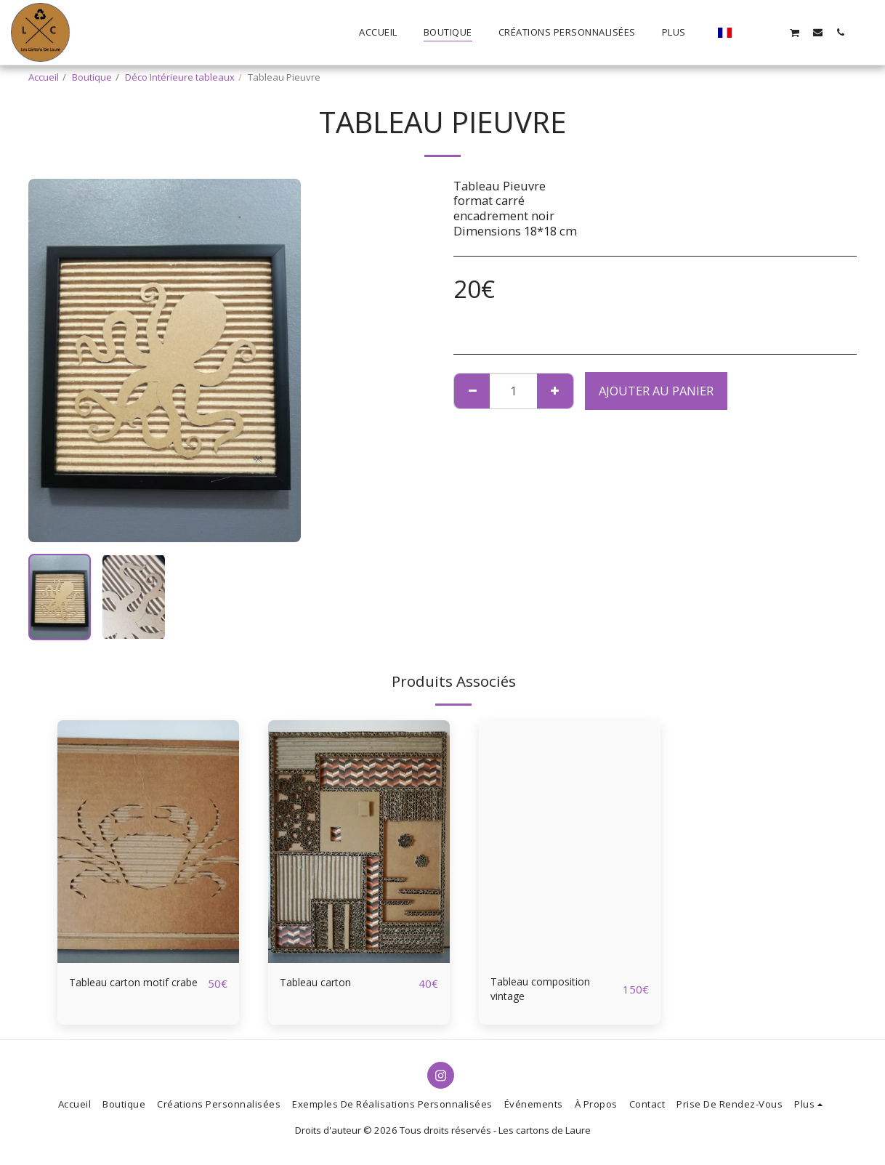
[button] (749, 32)
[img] (148, 841)
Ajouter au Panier (656, 390)
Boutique (92, 77)
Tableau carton (322, 983)
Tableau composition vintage (550, 992)
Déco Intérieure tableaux (180, 77)
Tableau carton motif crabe (129, 992)
